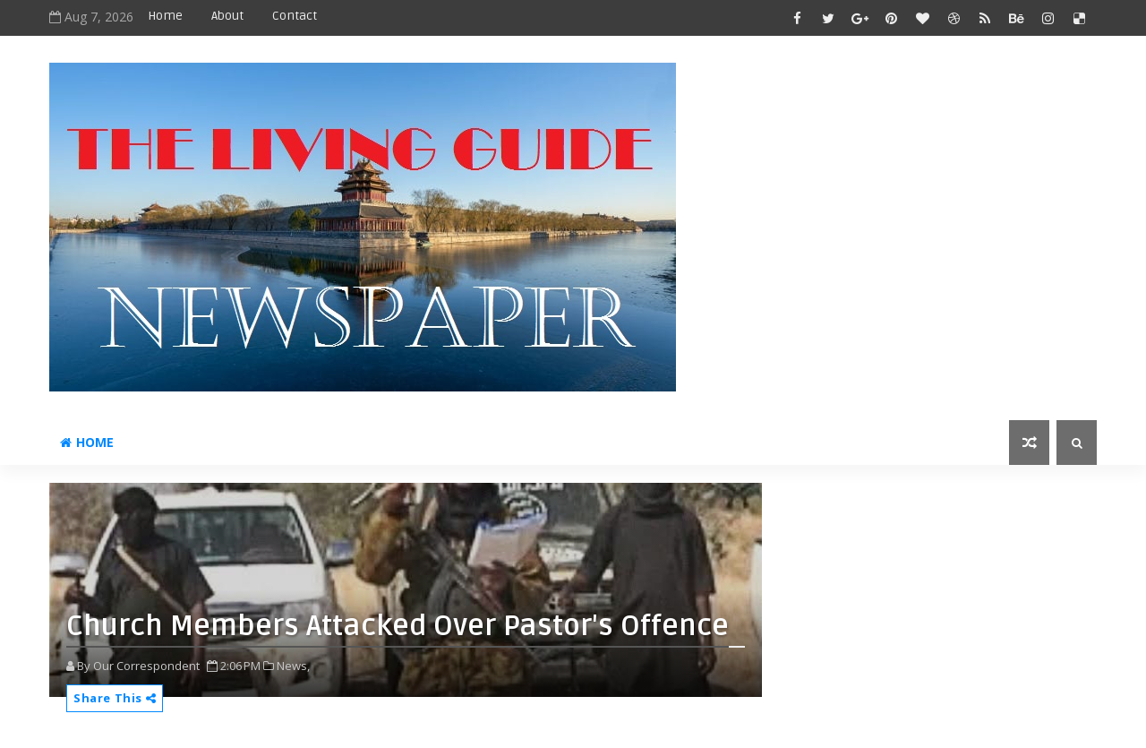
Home (165, 15)
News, (293, 666)
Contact (294, 15)
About (227, 15)
